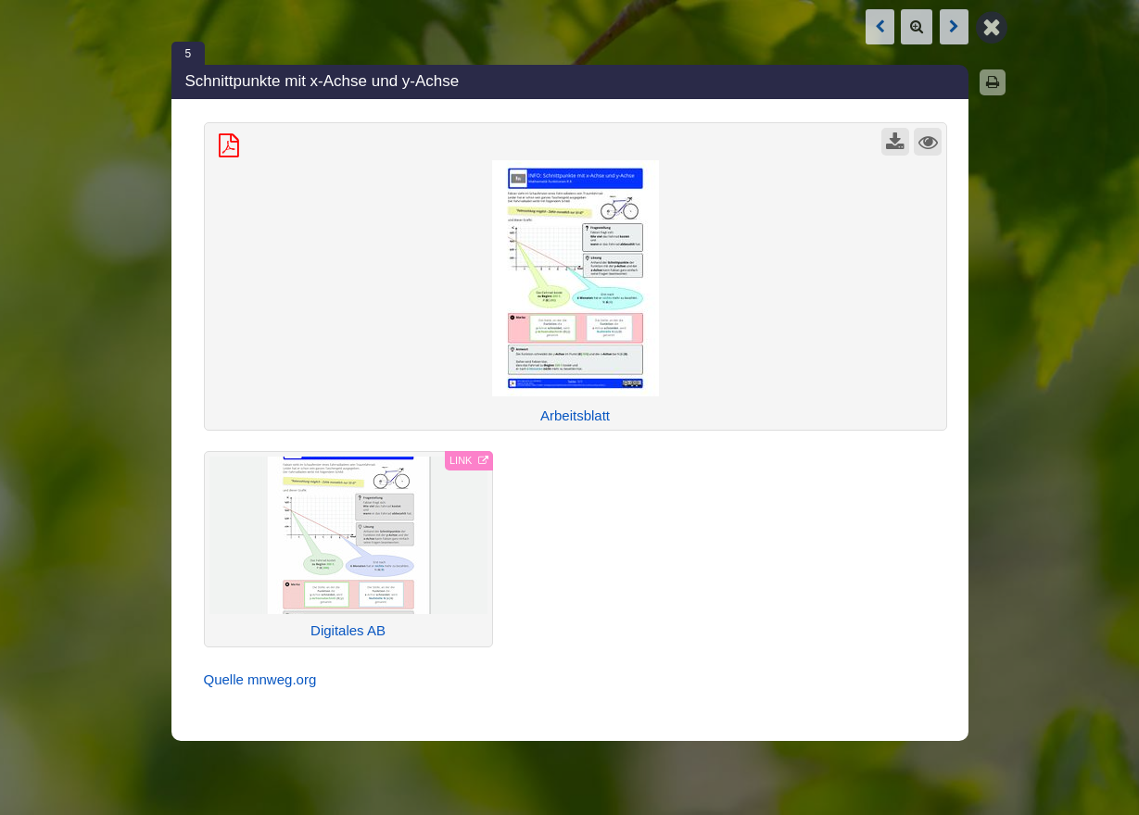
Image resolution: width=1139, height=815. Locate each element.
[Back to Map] (992, 26)
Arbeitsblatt (575, 415)
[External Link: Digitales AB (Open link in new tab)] (348, 549)
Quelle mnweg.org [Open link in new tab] (260, 679)
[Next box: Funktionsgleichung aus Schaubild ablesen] (954, 26)
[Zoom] (916, 26)
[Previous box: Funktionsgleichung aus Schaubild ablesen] (880, 26)
